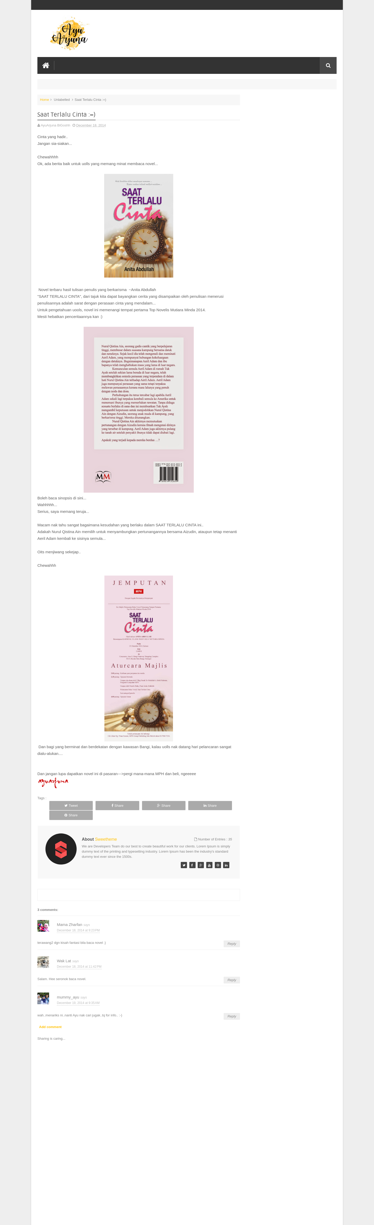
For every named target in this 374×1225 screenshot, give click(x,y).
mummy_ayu (68, 987)
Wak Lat (64, 951)
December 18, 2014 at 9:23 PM (78, 920)
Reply (226, 934)
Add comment (50, 1017)
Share (104, 805)
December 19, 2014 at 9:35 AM (78, 993)
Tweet (67, 805)
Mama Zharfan (69, 914)
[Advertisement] (136, 1182)
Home (44, 99)
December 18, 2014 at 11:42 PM (79, 956)
